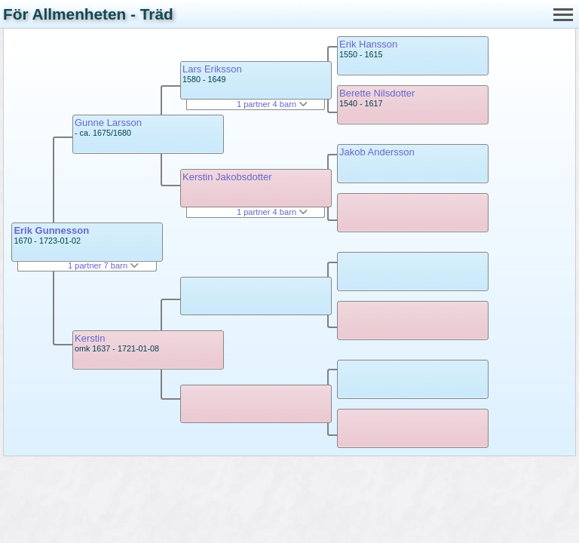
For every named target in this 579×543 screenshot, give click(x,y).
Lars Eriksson (212, 69)
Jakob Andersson (377, 152)
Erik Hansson (368, 44)
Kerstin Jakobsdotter (227, 177)
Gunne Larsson (108, 122)
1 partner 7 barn (103, 265)
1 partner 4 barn (272, 104)
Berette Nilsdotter (377, 93)
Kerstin (90, 338)
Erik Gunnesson (51, 230)
